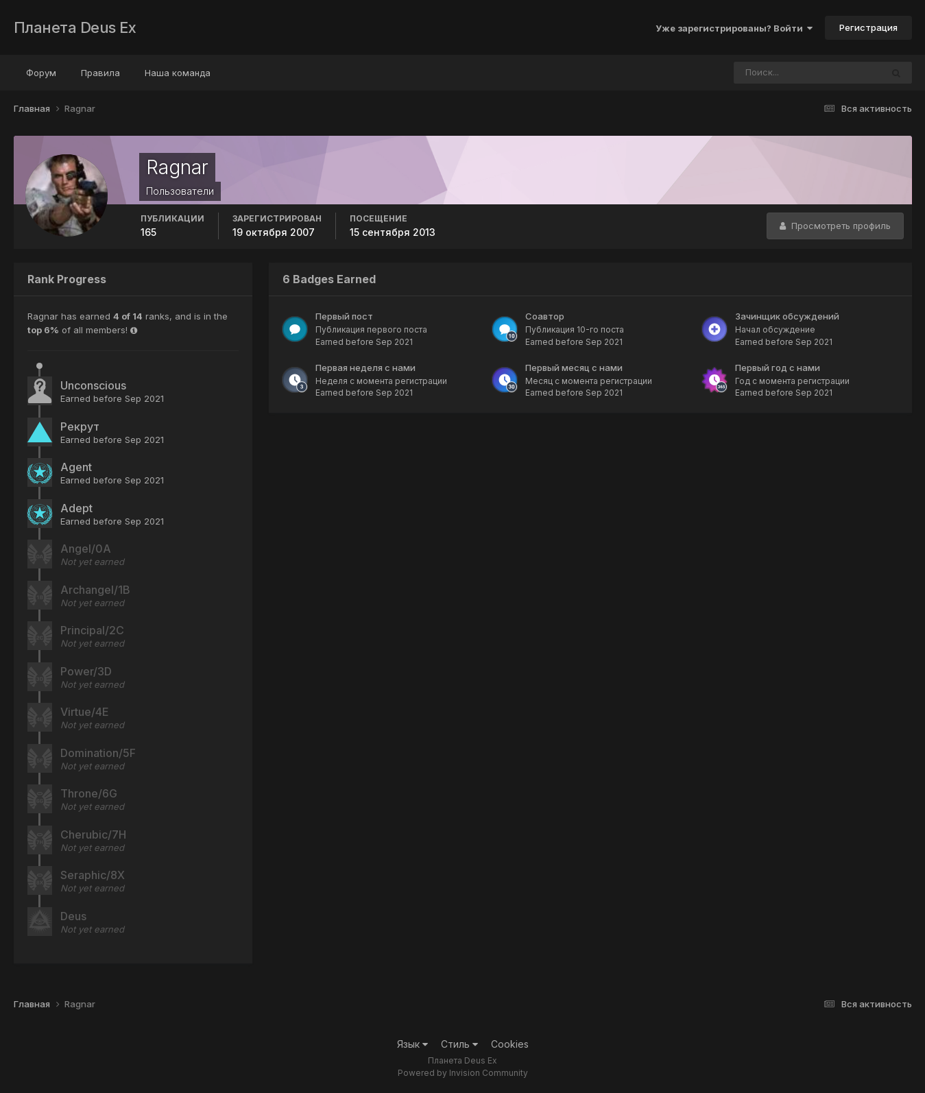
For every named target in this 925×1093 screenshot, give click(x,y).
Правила (100, 72)
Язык (412, 1044)
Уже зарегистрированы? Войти (734, 28)
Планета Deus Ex (75, 27)
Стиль (459, 1044)
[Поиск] (781, 72)
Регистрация (868, 27)
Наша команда (178, 72)
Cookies (510, 1044)
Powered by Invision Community (463, 1073)
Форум (41, 72)
